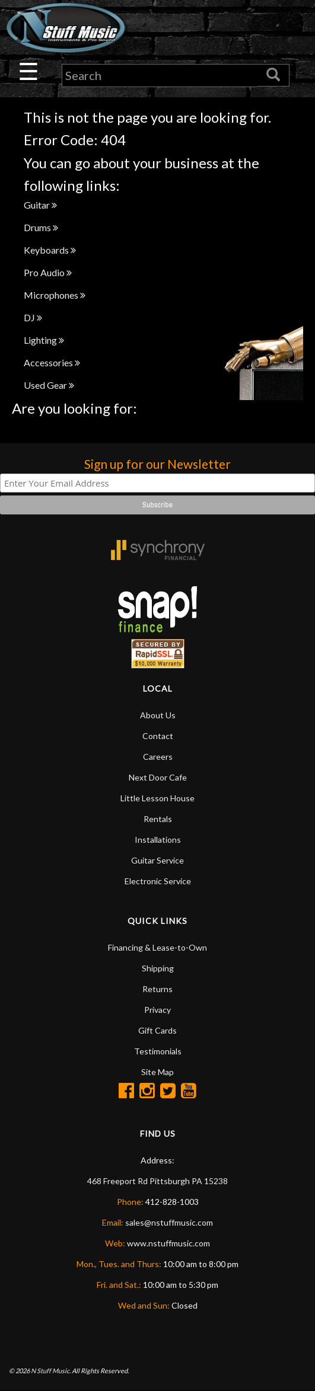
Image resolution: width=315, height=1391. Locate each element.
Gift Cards (157, 1030)
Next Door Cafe (158, 777)
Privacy (157, 1010)
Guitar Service (157, 860)
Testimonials (158, 1051)
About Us (158, 715)
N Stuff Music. (51, 1370)
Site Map (157, 1072)
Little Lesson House (157, 798)
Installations (158, 839)
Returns (157, 989)
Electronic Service (158, 881)
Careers (158, 757)
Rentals (158, 819)
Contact (157, 736)
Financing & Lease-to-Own (157, 947)
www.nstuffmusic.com (168, 1243)
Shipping (158, 968)
